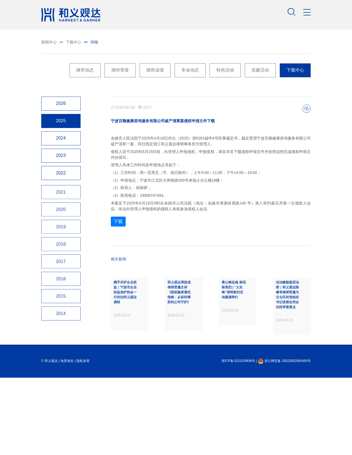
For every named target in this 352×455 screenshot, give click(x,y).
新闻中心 (48, 42)
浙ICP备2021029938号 (238, 390)
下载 (118, 247)
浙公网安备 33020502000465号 (284, 390)
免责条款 (67, 390)
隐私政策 (83, 390)
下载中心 (66, 41)
